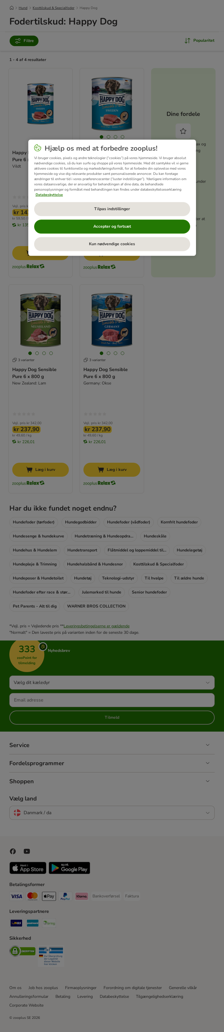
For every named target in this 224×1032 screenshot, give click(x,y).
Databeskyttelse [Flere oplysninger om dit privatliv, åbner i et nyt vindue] (49, 194)
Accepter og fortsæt (112, 226)
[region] (112, 198)
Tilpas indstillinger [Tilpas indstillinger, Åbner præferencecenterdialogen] (112, 209)
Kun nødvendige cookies (112, 244)
